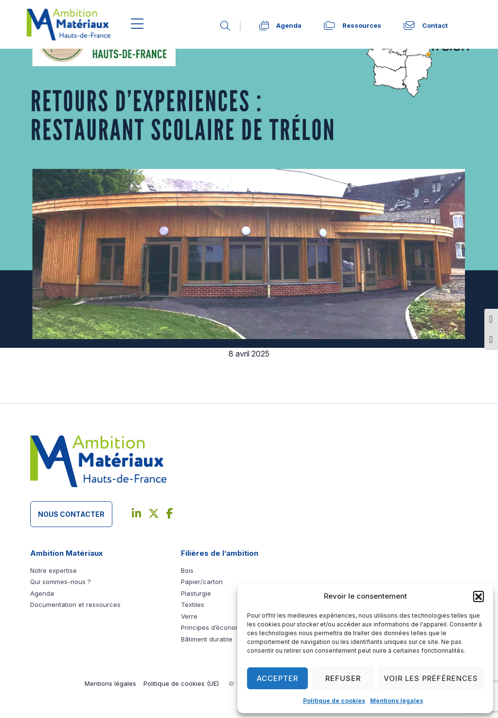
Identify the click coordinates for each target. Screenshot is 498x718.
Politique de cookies (334, 700)
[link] (230, 26)
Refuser (343, 678)
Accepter (277, 678)
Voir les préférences (431, 678)
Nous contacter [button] (71, 514)
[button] (478, 596)
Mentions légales (396, 700)
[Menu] (137, 24)
